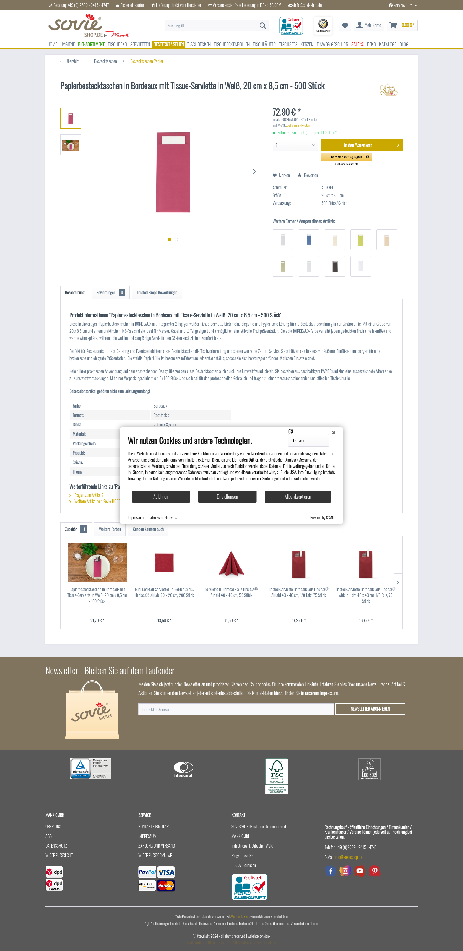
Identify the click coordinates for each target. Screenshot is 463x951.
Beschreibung (74, 292)
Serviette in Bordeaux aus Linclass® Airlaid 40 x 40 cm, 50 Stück (231, 592)
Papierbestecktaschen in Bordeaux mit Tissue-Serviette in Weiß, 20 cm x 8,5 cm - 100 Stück (97, 595)
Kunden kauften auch (148, 529)
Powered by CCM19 (322, 517)
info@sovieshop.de (308, 5)
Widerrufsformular (155, 855)
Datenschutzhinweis (162, 517)
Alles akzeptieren (298, 496)
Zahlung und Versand (156, 846)
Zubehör (76, 529)
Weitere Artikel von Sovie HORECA (96, 501)
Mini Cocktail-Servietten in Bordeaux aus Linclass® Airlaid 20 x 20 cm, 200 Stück (164, 592)
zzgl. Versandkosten (298, 125)
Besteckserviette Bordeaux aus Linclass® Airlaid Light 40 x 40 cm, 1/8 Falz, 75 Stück (366, 595)
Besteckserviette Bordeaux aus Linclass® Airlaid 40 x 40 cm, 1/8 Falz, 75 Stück (299, 592)
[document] (231, 462)
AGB (48, 836)
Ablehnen (160, 496)
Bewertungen (110, 292)
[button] (346, 159)
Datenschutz (56, 846)
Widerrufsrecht (59, 855)
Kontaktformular (153, 826)
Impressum (147, 836)
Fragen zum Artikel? (86, 495)
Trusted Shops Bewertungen (157, 292)
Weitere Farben (110, 529)
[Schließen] (334, 432)
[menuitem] (217, 22)
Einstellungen (227, 496)
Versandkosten (240, 916)
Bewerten (307, 175)
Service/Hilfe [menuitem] (401, 5)
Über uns (53, 826)
